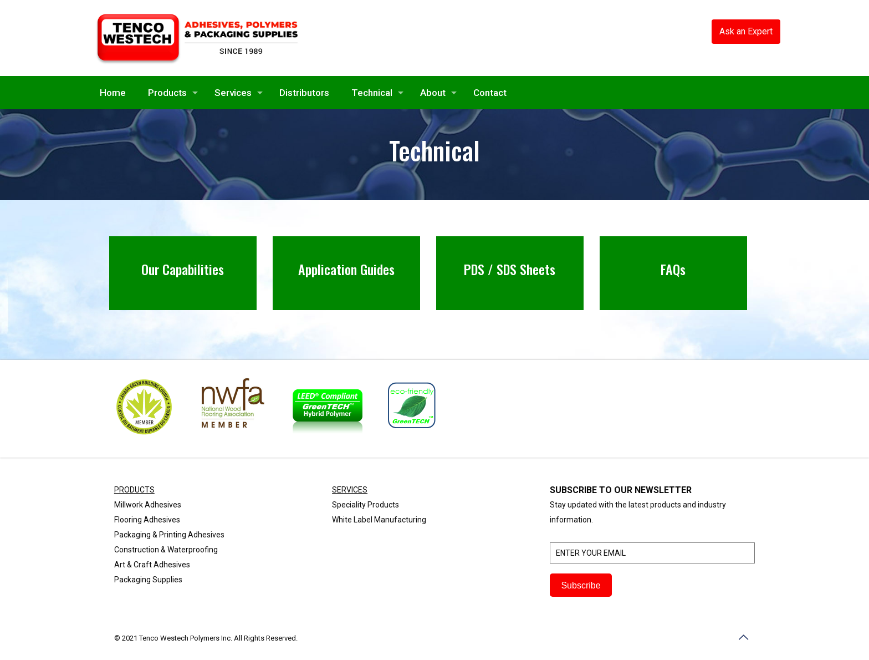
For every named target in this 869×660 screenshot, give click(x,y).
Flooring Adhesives (147, 519)
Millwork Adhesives (147, 504)
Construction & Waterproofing (166, 549)
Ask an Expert (746, 31)
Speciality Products (365, 504)
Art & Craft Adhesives (152, 564)
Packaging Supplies (148, 579)
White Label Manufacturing (379, 519)
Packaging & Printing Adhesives (169, 534)
